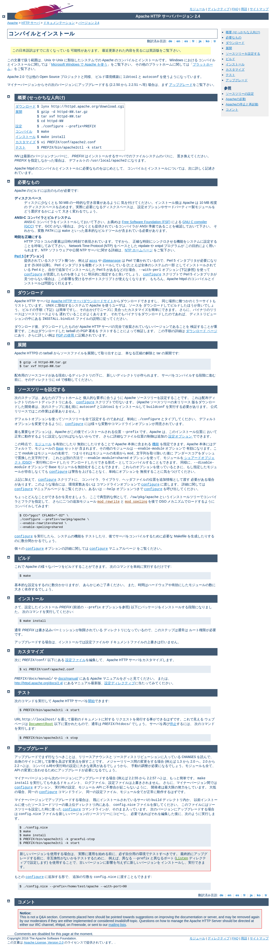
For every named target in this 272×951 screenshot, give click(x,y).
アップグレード (181, 85)
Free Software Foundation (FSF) (146, 222)
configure (33, 274)
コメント (232, 109)
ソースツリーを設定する (243, 53)
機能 (155, 444)
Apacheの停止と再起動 (242, 104)
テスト (230, 75)
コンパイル (23, 131)
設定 (18, 126)
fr (193, 41)
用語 (244, 9)
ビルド (230, 59)
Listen (182, 858)
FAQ (235, 9)
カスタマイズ (235, 69)
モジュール (197, 9)
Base (60, 448)
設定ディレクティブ (119, 683)
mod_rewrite (108, 502)
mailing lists (117, 925)
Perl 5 (19, 256)
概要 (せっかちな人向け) (243, 32)
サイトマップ (259, 9)
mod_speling (136, 502)
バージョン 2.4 (88, 23)
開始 (91, 701)
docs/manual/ (68, 678)
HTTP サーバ (30, 23)
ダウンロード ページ (201, 331)
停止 (173, 724)
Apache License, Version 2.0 (44, 942)
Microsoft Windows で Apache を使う (79, 64)
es (186, 41)
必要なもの (233, 37)
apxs (93, 261)
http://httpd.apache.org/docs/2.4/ (38, 683)
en (178, 41)
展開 (229, 48)
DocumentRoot (41, 724)
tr (215, 41)
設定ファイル (75, 660)
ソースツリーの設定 (240, 94)
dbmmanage (111, 261)
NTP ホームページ (139, 250)
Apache (12, 23)
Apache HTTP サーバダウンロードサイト (82, 301)
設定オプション (180, 436)
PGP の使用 (65, 335)
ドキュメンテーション (59, 23)
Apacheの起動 (236, 99)
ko (207, 41)
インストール (235, 64)
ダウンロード (235, 43)
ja (200, 41)
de (170, 41)
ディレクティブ (219, 9)
